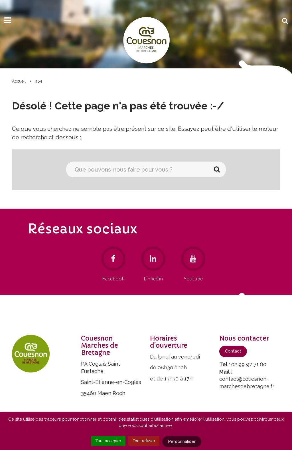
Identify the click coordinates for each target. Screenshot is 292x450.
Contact (233, 351)
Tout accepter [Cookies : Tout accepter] (108, 440)
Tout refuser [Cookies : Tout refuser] (144, 440)
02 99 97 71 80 (248, 364)
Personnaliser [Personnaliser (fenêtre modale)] (182, 441)
